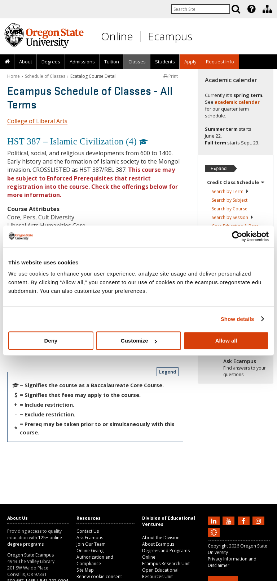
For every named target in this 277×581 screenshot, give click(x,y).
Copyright (218, 546)
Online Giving (90, 551)
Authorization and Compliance (94, 560)
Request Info (220, 61)
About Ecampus (158, 544)
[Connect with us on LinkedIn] (214, 520)
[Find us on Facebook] (244, 520)
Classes (137, 61)
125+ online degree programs (34, 541)
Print (170, 76)
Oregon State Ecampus (30, 555)
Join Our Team (91, 544)
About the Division (161, 538)
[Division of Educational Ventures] (267, 9)
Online (117, 36)
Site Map (85, 570)
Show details (237, 319)
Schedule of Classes (45, 76)
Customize (139, 341)
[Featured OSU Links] (251, 9)
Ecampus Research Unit (166, 563)
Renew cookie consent (99, 576)
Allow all (226, 341)
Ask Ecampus (89, 538)
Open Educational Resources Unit (160, 573)
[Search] (236, 9)
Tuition (111, 61)
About (25, 61)
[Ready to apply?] (235, 368)
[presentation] (251, 9)
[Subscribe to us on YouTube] (229, 520)
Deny (50, 341)
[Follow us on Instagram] (259, 520)
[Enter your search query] (200, 9)
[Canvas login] (214, 538)
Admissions (82, 61)
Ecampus (170, 36)
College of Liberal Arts (37, 121)
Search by (230, 191)
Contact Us (87, 531)
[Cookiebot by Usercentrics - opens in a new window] (237, 236)
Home (13, 76)
